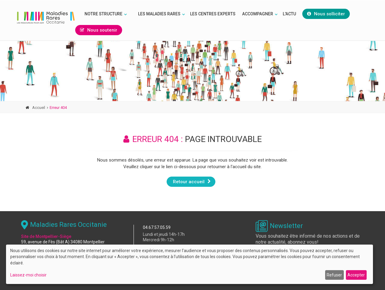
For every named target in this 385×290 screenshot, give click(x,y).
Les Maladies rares (159, 13)
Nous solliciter (326, 14)
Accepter (356, 275)
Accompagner (257, 13)
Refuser (334, 275)
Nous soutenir (98, 30)
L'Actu (289, 13)
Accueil (38, 107)
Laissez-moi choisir (28, 275)
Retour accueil (192, 181)
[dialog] (189, 264)
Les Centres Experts (213, 13)
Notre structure (103, 13)
